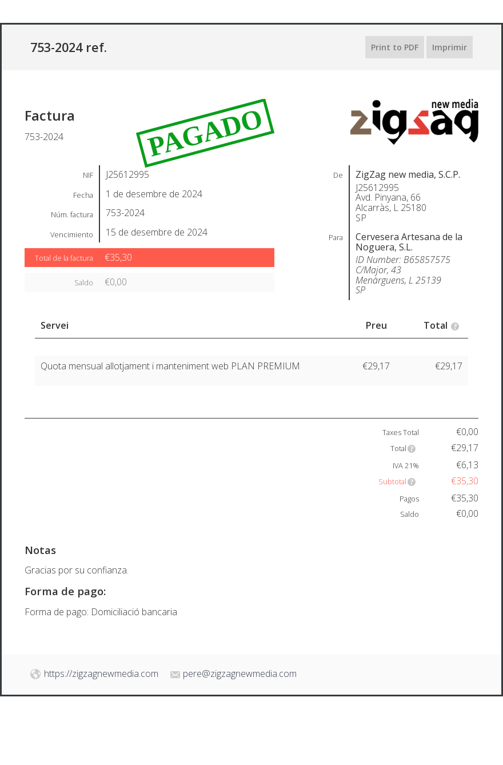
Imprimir (449, 47)
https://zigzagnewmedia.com (101, 673)
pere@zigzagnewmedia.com (240, 673)
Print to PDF (394, 47)
